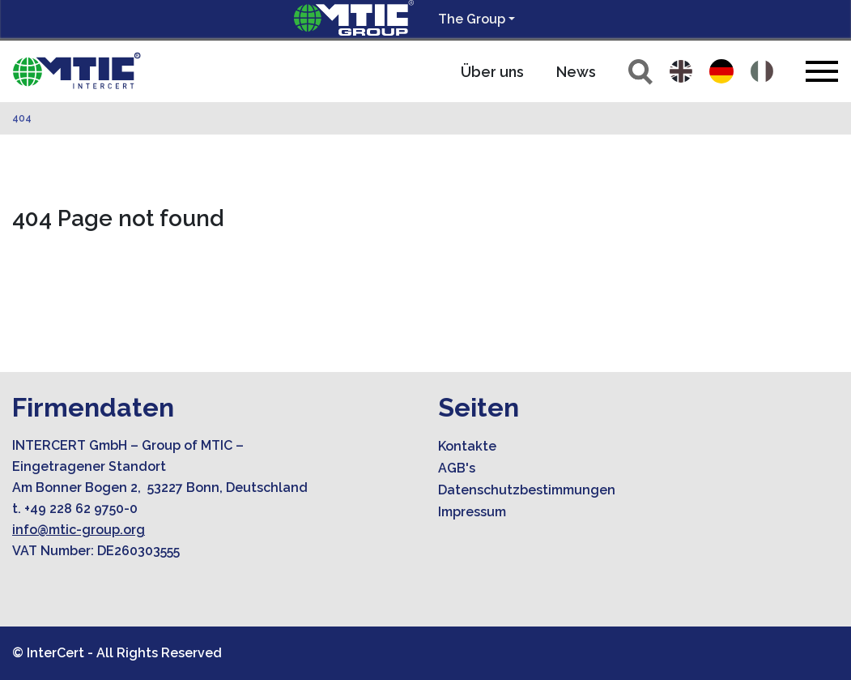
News (576, 71)
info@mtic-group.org (78, 529)
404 (22, 118)
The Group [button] (471, 19)
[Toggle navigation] (822, 71)
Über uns (492, 71)
